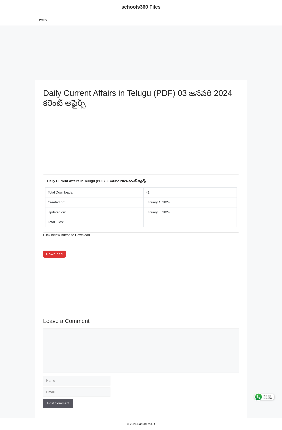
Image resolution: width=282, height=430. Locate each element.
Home (43, 19)
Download (54, 254)
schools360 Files (141, 7)
